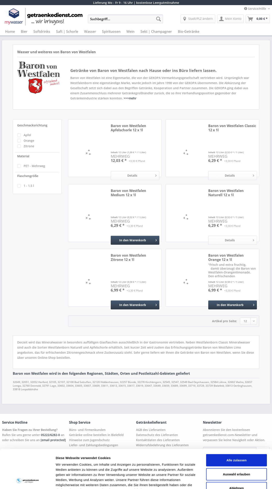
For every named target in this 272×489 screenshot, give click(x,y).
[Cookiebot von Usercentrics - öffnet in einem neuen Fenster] (27, 481)
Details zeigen (226, 480)
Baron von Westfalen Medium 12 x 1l (128, 193)
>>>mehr (130, 98)
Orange (29, 141)
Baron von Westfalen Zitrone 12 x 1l (128, 257)
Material (23, 156)
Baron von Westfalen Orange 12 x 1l (226, 257)
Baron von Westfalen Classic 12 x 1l (232, 128)
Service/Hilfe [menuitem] (255, 9)
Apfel (27, 135)
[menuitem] (125, 21)
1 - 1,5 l (29, 186)
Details (142, 174)
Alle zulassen (236, 424)
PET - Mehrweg (34, 166)
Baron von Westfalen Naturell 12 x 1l (226, 193)
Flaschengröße (27, 176)
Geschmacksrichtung (32, 125)
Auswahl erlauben (236, 438)
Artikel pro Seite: (224, 321)
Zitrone (29, 146)
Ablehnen (236, 452)
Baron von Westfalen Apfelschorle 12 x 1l (128, 128)
